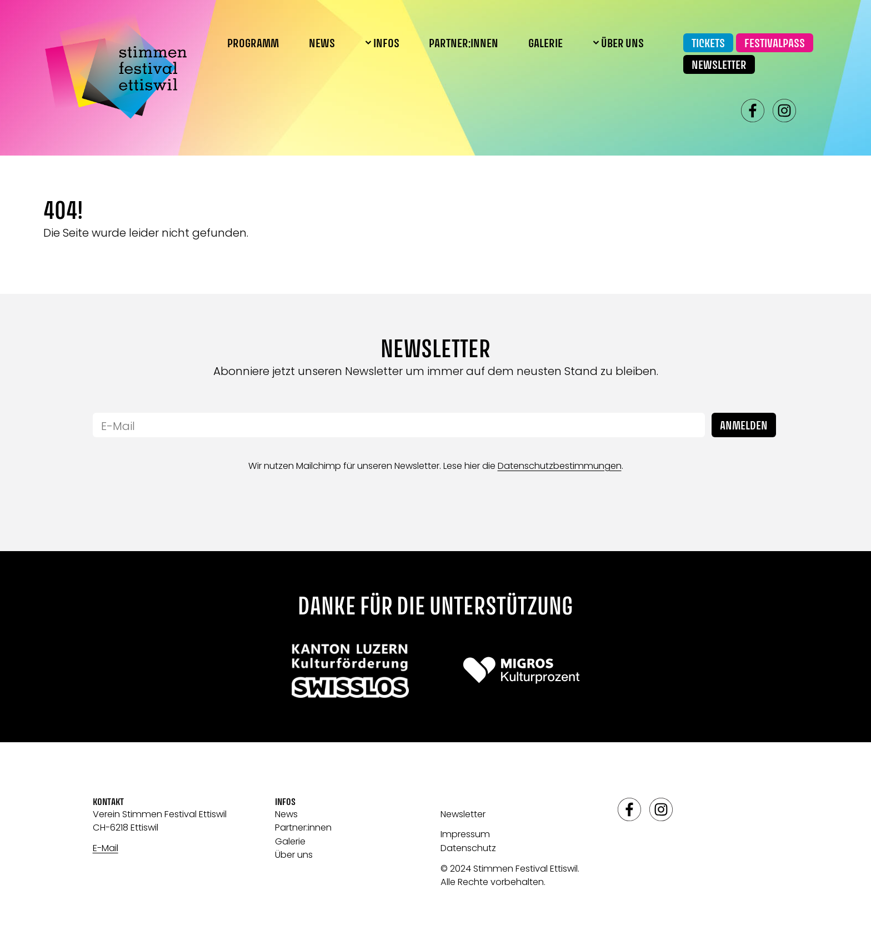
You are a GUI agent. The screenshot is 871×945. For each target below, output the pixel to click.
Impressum (465, 834)
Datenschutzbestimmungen (560, 465)
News (322, 44)
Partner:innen (463, 44)
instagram (784, 110)
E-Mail (105, 848)
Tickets (708, 44)
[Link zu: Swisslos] (349, 670)
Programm (253, 44)
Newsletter (719, 65)
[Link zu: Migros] (521, 670)
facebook (752, 110)
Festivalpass (774, 44)
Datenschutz (468, 848)
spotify (816, 110)
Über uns (294, 854)
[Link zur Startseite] (115, 66)
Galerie (545, 44)
